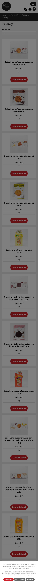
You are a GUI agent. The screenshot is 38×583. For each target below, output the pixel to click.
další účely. (26, 568)
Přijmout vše (8, 579)
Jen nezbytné (19, 579)
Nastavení (30, 579)
